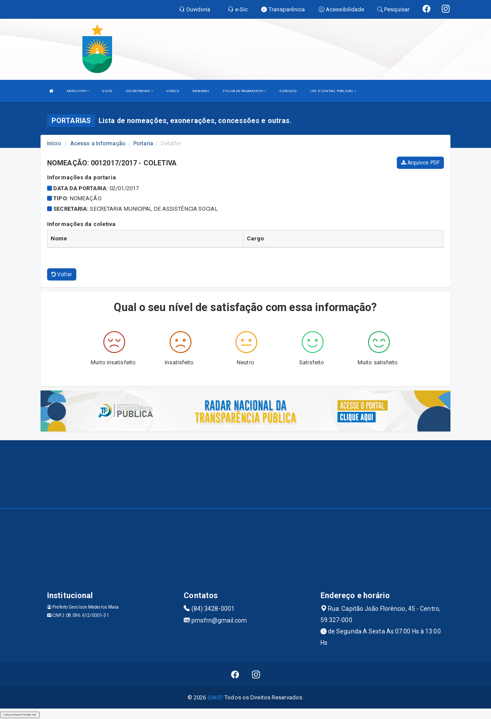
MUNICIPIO (78, 91)
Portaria (143, 143)
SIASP (215, 697)
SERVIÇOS (288, 91)
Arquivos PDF (420, 163)
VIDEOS (172, 91)
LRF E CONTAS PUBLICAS (333, 91)
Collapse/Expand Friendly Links (19, 714)
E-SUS (107, 91)
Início (54, 143)
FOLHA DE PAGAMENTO (244, 91)
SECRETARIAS (139, 91)
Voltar (61, 274)
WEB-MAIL (201, 91)
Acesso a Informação (98, 143)
